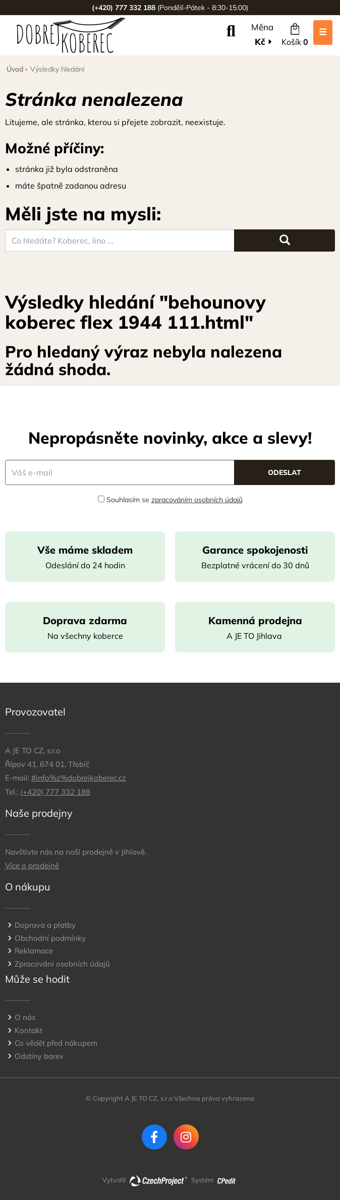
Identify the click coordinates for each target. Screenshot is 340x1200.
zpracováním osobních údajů (197, 499)
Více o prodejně (32, 865)
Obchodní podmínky (50, 938)
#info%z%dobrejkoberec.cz (78, 778)
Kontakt (28, 1030)
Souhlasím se (170, 499)
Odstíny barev (39, 1056)
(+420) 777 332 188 (55, 792)
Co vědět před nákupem (56, 1043)
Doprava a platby (45, 925)
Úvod (15, 69)
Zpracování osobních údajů (62, 964)
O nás (25, 1017)
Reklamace (34, 950)
